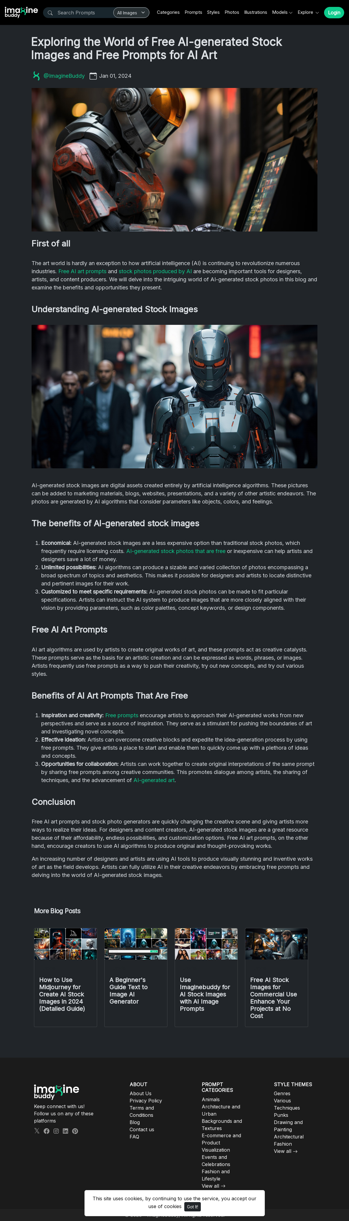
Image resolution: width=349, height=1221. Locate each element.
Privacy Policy (146, 1101)
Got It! (192, 1206)
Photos (232, 12)
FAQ (134, 1137)
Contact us (142, 1129)
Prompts (193, 12)
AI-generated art (154, 780)
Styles (213, 12)
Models (280, 12)
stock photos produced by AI (155, 271)
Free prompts (121, 715)
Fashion (283, 1144)
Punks (281, 1115)
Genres (282, 1093)
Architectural (289, 1137)
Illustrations (255, 12)
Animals (211, 1099)
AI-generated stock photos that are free (175, 551)
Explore (306, 12)
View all (210, 1186)
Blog (135, 1122)
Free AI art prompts (82, 271)
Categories (168, 12)
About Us (141, 1093)
